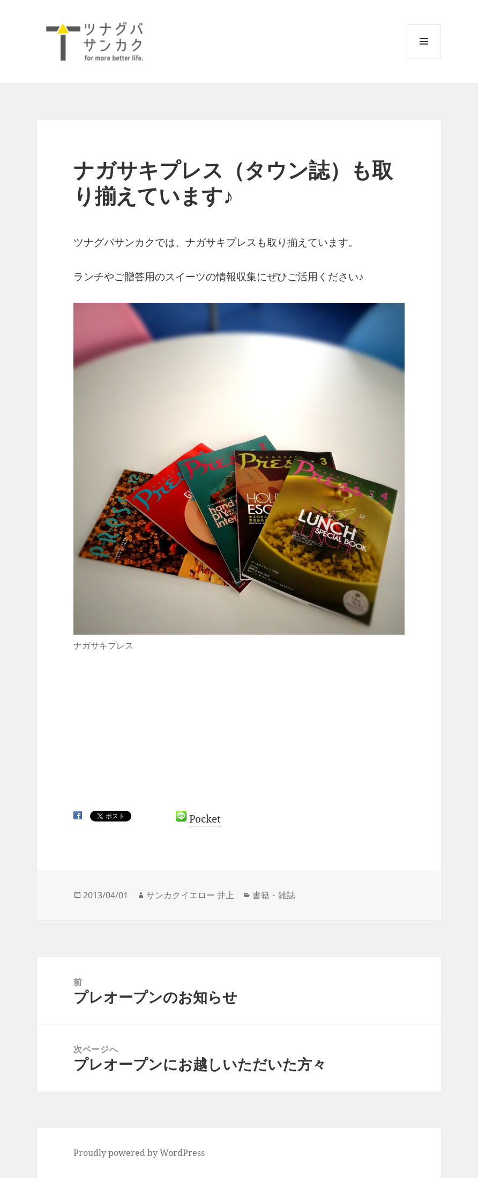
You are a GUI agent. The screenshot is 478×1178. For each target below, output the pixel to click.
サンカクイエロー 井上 (190, 895)
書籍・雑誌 (273, 895)
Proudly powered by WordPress (139, 1153)
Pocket (205, 819)
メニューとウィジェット (424, 58)
